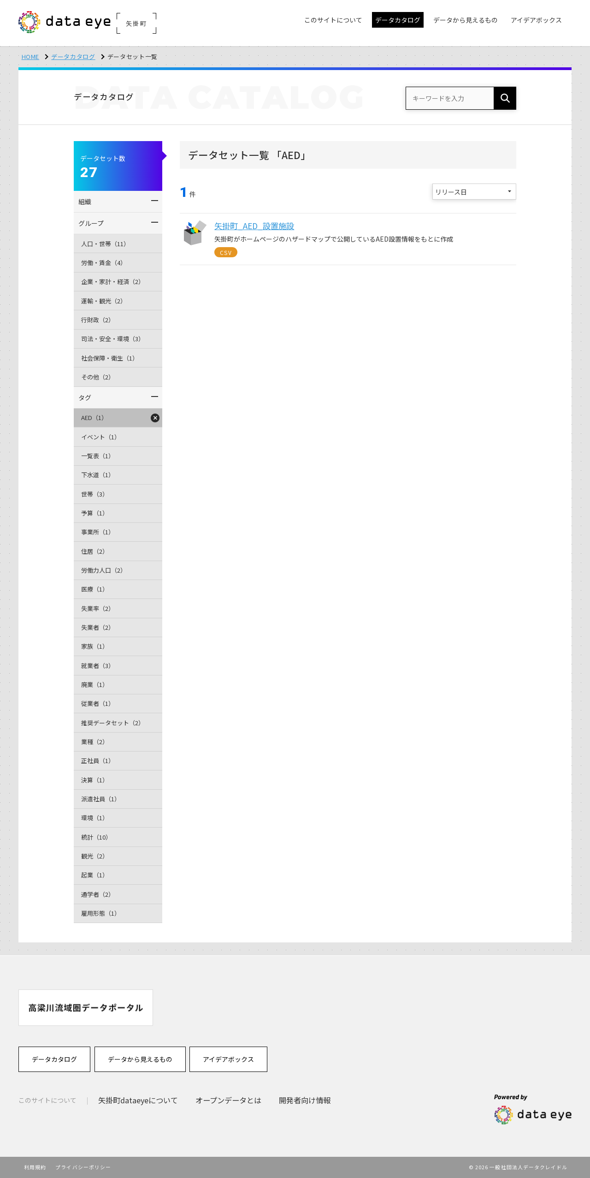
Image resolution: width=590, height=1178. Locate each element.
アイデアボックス (228, 1059)
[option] (85, 1007)
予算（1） (94, 513)
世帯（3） (94, 494)
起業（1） (94, 874)
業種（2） (94, 741)
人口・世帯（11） (105, 243)
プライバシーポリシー (83, 1167)
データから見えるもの (140, 1059)
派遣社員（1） (100, 798)
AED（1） (94, 417)
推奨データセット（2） (112, 722)
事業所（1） (97, 531)
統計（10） (96, 837)
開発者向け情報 (304, 1100)
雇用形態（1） (100, 913)
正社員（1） (97, 760)
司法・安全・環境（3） (112, 338)
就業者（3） (97, 665)
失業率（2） (97, 608)
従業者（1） (97, 703)
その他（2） (97, 377)
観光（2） (94, 856)
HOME (31, 56)
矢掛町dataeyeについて (138, 1100)
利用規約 (35, 1167)
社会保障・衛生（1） (109, 358)
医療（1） (94, 589)
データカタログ (73, 56)
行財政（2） (97, 319)
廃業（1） (94, 684)
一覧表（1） (97, 455)
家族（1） (94, 646)
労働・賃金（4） (103, 262)
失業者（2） (97, 627)
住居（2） (94, 551)
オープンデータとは (228, 1100)
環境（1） (94, 817)
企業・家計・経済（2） (112, 281)
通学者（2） (97, 894)
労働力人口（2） (103, 570)
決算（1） (94, 779)
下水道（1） (97, 474)
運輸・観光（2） (103, 300)
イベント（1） (100, 436)
